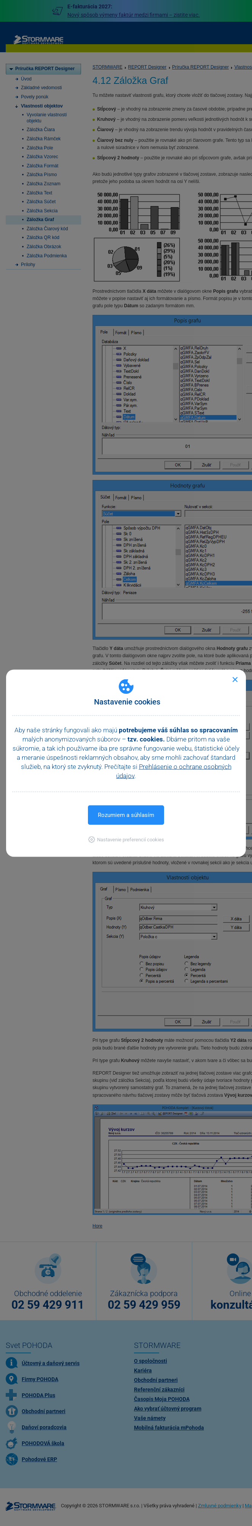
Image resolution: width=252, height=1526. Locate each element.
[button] (126, 839)
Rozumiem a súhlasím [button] (126, 814)
